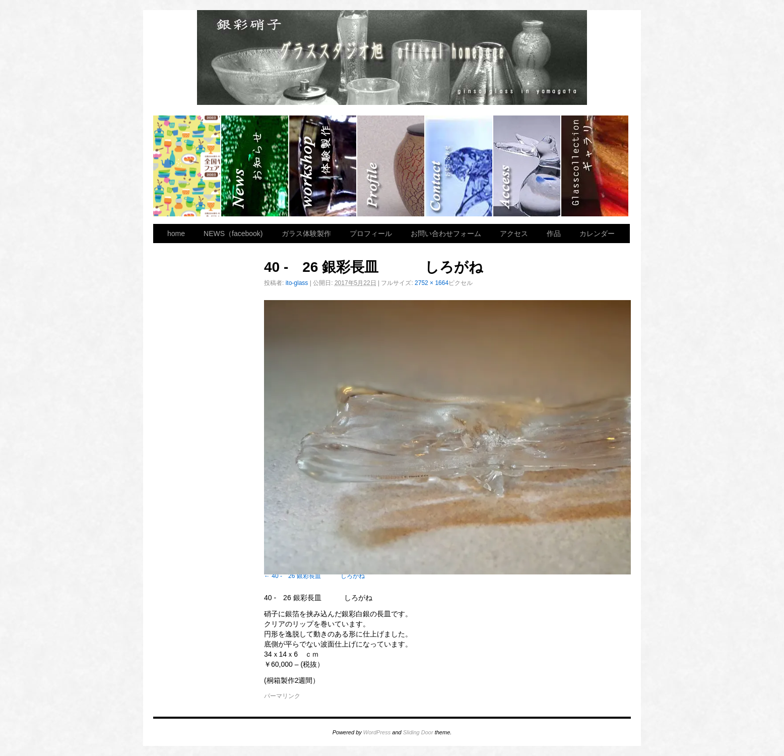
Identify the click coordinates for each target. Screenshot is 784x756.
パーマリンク (282, 696)
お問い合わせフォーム (459, 165)
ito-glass (297, 282)
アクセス (527, 165)
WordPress (376, 732)
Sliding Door (418, 732)
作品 (594, 165)
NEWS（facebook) (255, 165)
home (187, 165)
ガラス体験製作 (323, 165)
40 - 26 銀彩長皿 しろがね (318, 575)
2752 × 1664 (431, 282)
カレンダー (597, 233)
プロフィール (391, 165)
